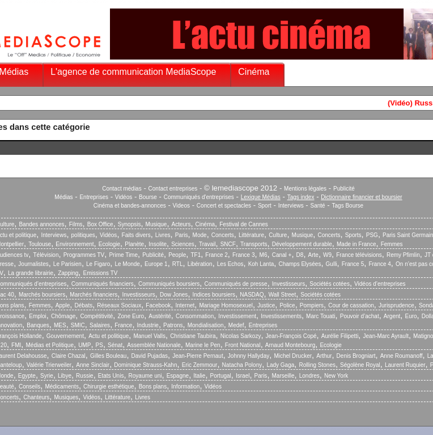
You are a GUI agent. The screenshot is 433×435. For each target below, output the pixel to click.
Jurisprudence (396, 305)
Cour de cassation (351, 305)
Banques (38, 325)
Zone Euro (130, 316)
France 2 (216, 255)
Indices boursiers (214, 295)
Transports (253, 244)
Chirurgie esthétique (108, 386)
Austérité (159, 316)
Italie (199, 376)
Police (287, 305)
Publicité (344, 188)
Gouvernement (65, 336)
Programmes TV (84, 255)
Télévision (45, 255)
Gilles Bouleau (108, 356)
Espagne (178, 376)
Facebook (158, 305)
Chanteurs (36, 397)
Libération (200, 264)
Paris (181, 235)
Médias (63, 197)
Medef (236, 325)
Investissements (281, 316)
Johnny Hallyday (248, 356)
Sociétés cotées (329, 284)
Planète (134, 244)
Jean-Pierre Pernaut (197, 356)
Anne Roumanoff (401, 356)
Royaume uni (145, 376)
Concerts (222, 235)
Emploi (37, 316)
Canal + (282, 255)
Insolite (157, 244)
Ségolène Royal (360, 365)
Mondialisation (206, 325)
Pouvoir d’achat (359, 316)
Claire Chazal (69, 356)
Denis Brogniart (356, 356)
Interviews (291, 205)
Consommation (195, 316)
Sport (264, 205)
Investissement (237, 316)
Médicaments (61, 386)
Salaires (100, 325)
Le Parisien (67, 264)
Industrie (148, 325)
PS (99, 345)
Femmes (392, 244)
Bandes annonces (41, 224)
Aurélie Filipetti (340, 336)
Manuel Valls (149, 336)
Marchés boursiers (42, 295)
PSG (372, 235)
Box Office (100, 224)
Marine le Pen (202, 345)
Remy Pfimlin (403, 255)
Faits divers (136, 235)
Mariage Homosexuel (226, 305)
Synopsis (129, 224)
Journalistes (33, 264)
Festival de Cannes (243, 224)
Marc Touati (321, 316)
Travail (207, 244)
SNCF (228, 244)
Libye (64, 376)
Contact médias (121, 188)
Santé (318, 205)
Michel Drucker (293, 356)
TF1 (195, 255)
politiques (83, 235)
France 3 (243, 255)
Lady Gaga (280, 365)
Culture (278, 235)
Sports (353, 235)
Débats (83, 305)
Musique (156, 224)
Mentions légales (305, 188)
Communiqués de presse (235, 284)
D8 (300, 255)
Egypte (27, 376)
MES (60, 325)
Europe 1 (156, 264)
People (177, 255)
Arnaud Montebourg (290, 345)
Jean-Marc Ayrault (386, 336)
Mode (200, 235)
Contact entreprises (173, 188)
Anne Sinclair (92, 365)
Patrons (172, 325)
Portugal (220, 376)
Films (76, 224)
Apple (63, 305)
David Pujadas (149, 356)
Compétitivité (96, 316)
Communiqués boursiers (168, 284)
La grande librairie (30, 273)
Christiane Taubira (192, 336)
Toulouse (39, 244)
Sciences (182, 244)
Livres (163, 235)
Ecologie (109, 244)
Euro (411, 316)
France (123, 325)
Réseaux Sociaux (119, 305)
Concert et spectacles (224, 205)
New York (336, 376)
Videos (181, 205)
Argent (392, 316)
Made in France (356, 244)
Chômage (63, 316)
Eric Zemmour (200, 365)
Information (185, 386)
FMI (16, 345)
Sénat (115, 345)
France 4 (379, 264)
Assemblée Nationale (154, 345)
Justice (266, 305)
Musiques (66, 397)
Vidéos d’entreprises (379, 284)
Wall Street (282, 295)
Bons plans (153, 386)
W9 (327, 255)
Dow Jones (174, 295)
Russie (85, 376)
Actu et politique (108, 336)
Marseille (283, 376)
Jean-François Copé (291, 336)
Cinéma (253, 72)
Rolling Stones (317, 365)
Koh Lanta (261, 264)
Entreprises (93, 197)
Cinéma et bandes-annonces (130, 205)
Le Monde (126, 264)
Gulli (331, 264)
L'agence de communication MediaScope (133, 72)
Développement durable (302, 244)
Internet (184, 305)
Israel (242, 376)
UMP (84, 345)
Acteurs (181, 224)
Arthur (324, 356)
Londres (309, 376)
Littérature (251, 235)
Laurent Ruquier (405, 365)
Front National (243, 345)
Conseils (29, 386)
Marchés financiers (93, 295)
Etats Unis (111, 376)
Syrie (46, 376)
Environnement (75, 244)
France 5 (353, 264)
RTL (177, 264)
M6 (264, 255)
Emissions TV (100, 273)
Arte (313, 255)
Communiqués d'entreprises (199, 197)
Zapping (68, 273)
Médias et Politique (50, 345)
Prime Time (123, 255)
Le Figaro (98, 264)
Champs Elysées (299, 264)
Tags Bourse (348, 205)
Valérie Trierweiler (49, 365)
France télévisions (359, 255)
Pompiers (312, 305)
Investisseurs (288, 284)
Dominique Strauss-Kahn (145, 365)
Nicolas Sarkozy (240, 336)
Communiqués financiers (102, 284)
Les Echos (230, 264)
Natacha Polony (242, 365)
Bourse (148, 197)
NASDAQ (252, 295)
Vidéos (123, 197)
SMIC (78, 325)
